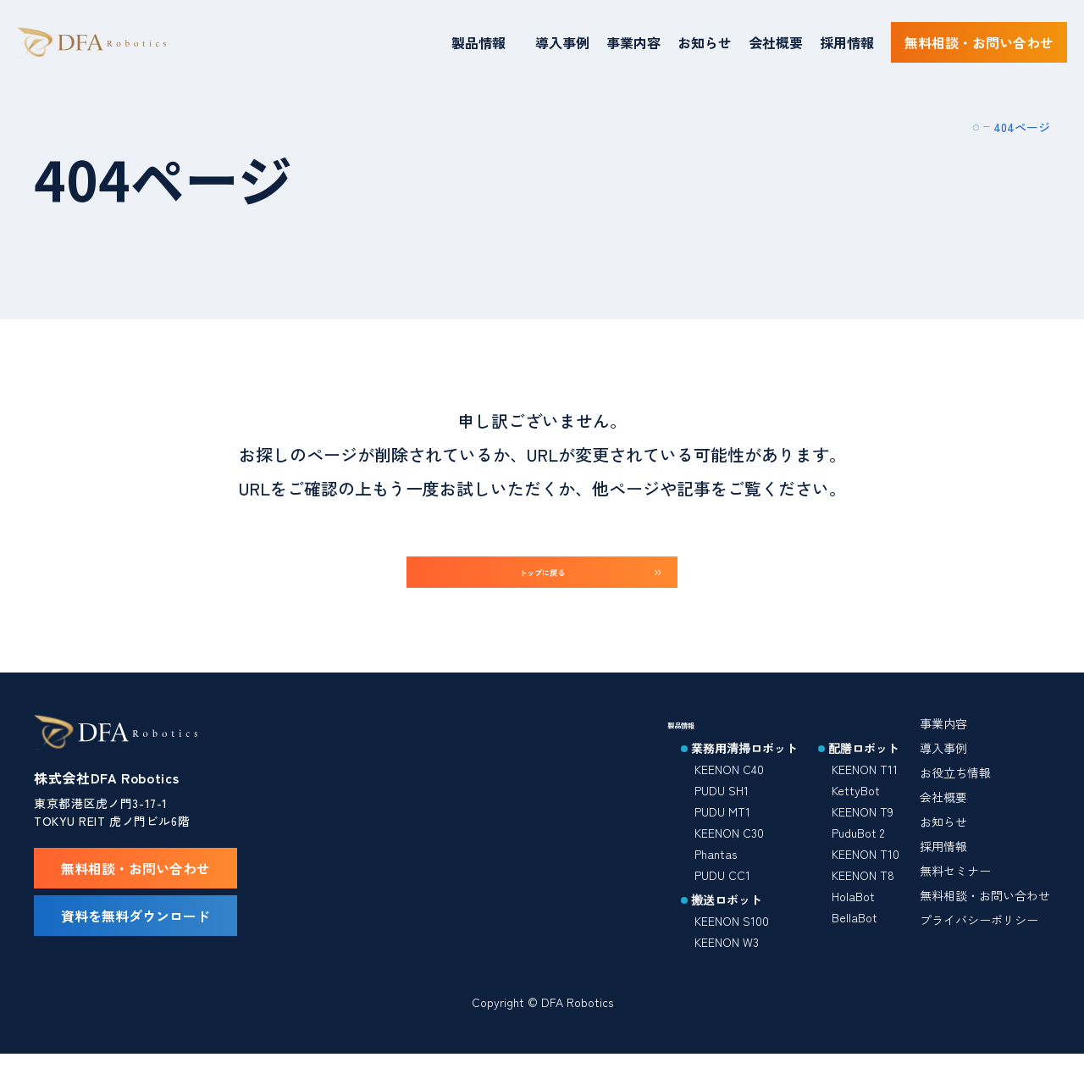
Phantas (715, 876)
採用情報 (847, 42)
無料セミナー (955, 893)
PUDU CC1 (722, 897)
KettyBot (856, 813)
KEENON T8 (863, 897)
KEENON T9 (862, 834)
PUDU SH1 (721, 813)
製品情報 (478, 42)
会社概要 (776, 42)
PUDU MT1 (722, 834)
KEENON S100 (731, 943)
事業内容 (633, 42)
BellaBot (854, 940)
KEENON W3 (726, 964)
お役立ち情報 (955, 795)
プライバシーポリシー (979, 942)
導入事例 (562, 42)
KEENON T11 (865, 791)
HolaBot (853, 919)
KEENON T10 (865, 876)
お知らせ (705, 42)
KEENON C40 (729, 791)
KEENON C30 (729, 855)
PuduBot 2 (858, 855)
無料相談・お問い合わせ (985, 918)
